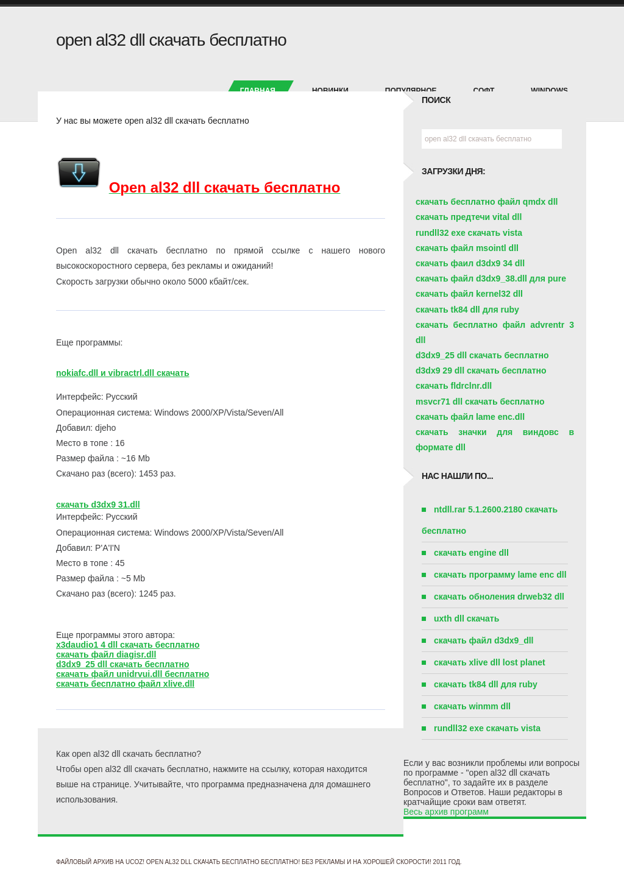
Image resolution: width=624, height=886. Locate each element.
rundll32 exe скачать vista (469, 233)
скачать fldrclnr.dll (454, 386)
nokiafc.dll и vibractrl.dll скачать (123, 373)
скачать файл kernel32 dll (469, 294)
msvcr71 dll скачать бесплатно (480, 401)
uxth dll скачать (466, 618)
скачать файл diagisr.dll (106, 654)
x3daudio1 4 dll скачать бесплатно (128, 645)
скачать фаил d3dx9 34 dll (470, 263)
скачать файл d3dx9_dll (484, 640)
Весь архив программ (446, 812)
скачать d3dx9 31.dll (98, 504)
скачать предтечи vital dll (469, 217)
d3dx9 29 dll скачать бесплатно (481, 370)
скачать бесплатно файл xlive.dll (125, 684)
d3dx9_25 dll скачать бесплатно (122, 664)
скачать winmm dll (472, 706)
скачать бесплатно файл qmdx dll (487, 202)
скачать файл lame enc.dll (470, 417)
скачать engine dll (471, 553)
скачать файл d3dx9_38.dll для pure (491, 278)
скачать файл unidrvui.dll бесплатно (132, 674)
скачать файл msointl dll (467, 248)
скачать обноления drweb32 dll (499, 596)
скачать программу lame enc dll (500, 574)
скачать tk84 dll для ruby (467, 309)
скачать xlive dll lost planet (489, 662)
